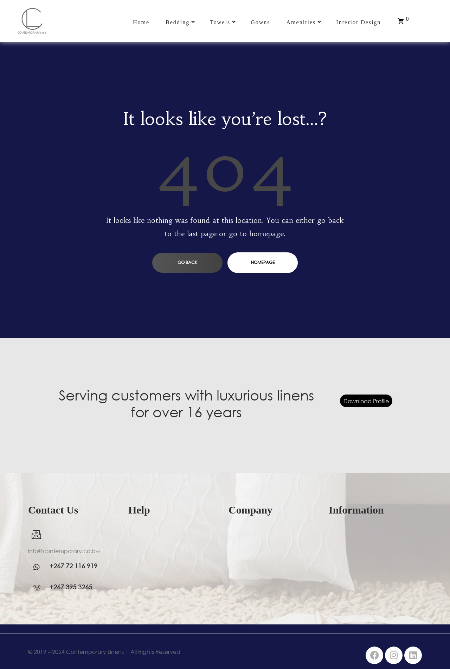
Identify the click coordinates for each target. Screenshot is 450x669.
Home (141, 22)
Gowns (260, 22)
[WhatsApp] (38, 567)
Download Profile (366, 401)
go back (187, 262)
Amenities (304, 22)
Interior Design (358, 22)
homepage (263, 262)
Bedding (180, 22)
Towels (223, 22)
